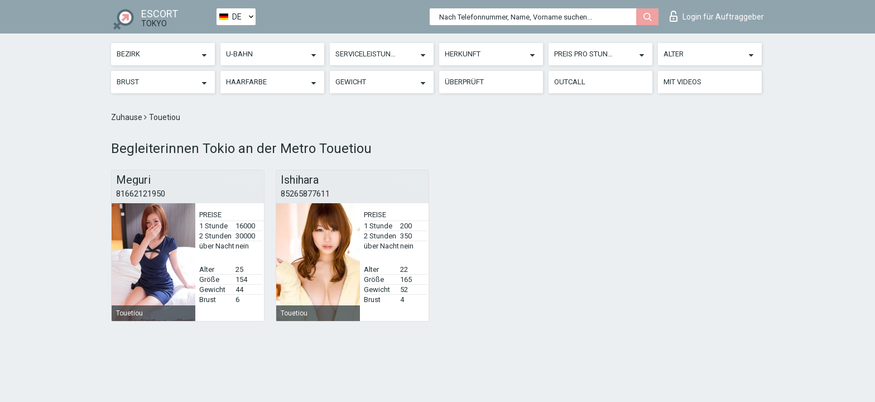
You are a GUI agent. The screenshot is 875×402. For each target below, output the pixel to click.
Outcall (569, 82)
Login (717, 16)
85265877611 (305, 194)
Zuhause (127, 117)
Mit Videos (682, 82)
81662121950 (140, 194)
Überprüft (464, 82)
